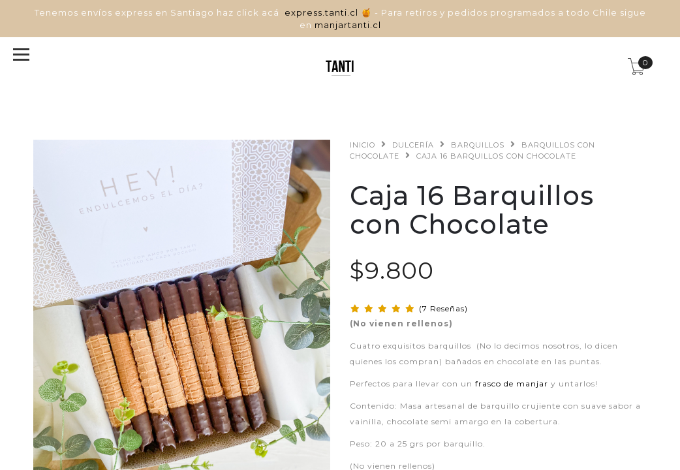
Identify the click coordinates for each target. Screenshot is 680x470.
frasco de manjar (511, 383)
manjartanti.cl (348, 25)
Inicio (362, 144)
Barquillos (477, 144)
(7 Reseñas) (443, 308)
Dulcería (413, 144)
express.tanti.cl (323, 12)
